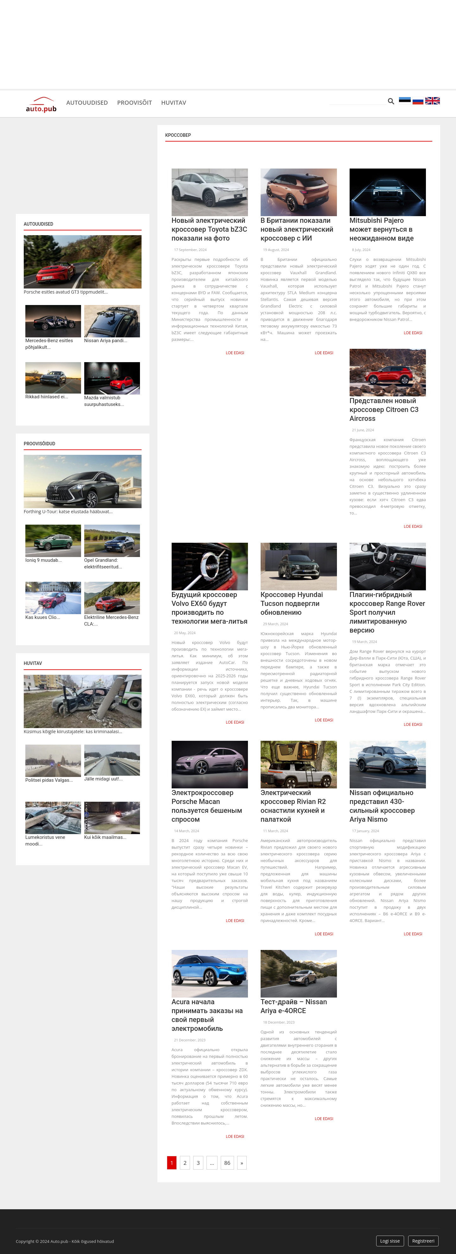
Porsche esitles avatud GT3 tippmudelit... (66, 292)
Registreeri (423, 1239)
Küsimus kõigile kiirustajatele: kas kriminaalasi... (73, 731)
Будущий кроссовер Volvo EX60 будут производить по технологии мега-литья (210, 607)
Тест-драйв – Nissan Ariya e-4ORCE (294, 1004)
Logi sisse (390, 1239)
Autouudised (88, 101)
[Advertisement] (228, 44)
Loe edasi (235, 352)
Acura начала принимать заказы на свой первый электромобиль (207, 1013)
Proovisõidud (39, 443)
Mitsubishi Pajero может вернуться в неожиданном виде (382, 229)
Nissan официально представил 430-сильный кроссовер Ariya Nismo (382, 804)
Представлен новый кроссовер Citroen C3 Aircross (384, 409)
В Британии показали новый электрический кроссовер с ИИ (297, 229)
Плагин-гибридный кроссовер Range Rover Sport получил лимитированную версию (387, 611)
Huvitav (181, 101)
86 (227, 1160)
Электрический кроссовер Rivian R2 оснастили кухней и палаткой (293, 804)
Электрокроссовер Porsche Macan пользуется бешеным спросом (207, 804)
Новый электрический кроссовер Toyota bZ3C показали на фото (209, 229)
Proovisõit (140, 101)
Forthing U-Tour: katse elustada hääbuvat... (68, 511)
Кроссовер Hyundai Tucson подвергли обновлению (292, 602)
